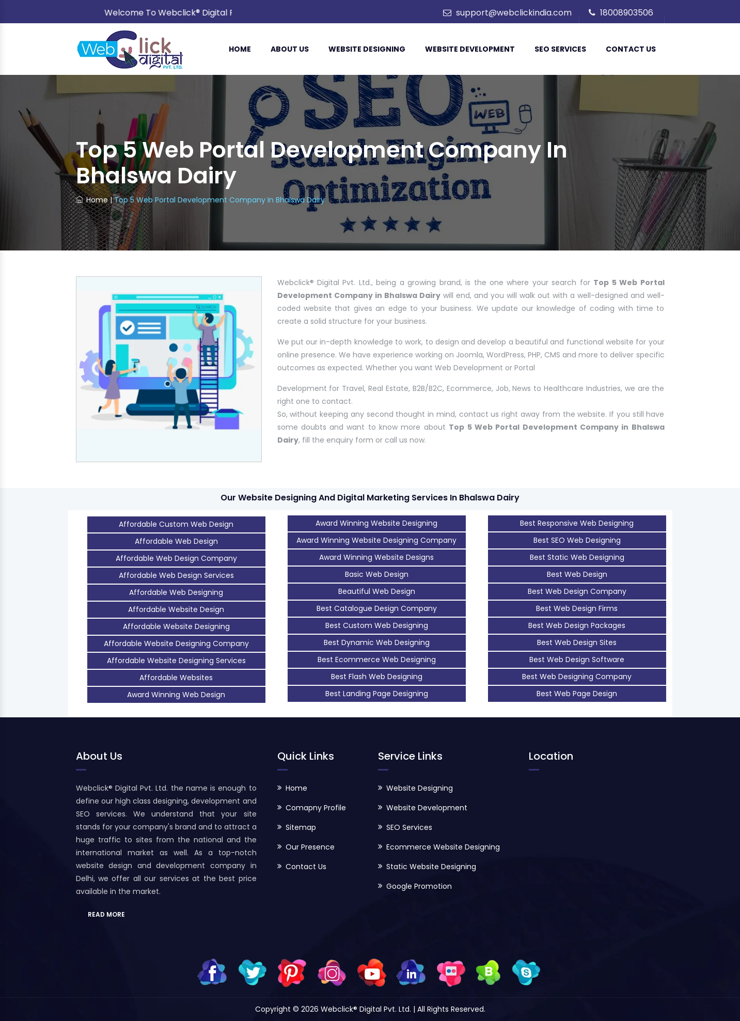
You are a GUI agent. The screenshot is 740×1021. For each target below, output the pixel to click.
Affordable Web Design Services (176, 575)
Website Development (470, 49)
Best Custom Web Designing (376, 625)
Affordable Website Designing (176, 626)
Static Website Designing (431, 866)
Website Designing (366, 49)
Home (240, 49)
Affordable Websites (176, 677)
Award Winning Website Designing (376, 523)
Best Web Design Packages (576, 625)
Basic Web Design (376, 574)
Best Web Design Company (577, 591)
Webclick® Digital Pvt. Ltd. (367, 1009)
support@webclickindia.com (514, 13)
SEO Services (560, 49)
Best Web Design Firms (577, 608)
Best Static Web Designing (577, 557)
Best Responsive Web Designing (577, 523)
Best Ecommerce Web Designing (377, 659)
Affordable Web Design (176, 541)
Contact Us (631, 49)
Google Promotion (419, 886)
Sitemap (301, 827)
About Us (290, 49)
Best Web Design (577, 574)
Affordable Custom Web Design (176, 524)
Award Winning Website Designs (376, 557)
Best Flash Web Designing (376, 676)
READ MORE (106, 914)
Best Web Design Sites (577, 642)
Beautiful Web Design (376, 591)
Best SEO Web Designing (577, 540)
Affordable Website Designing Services (176, 660)
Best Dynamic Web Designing (377, 642)
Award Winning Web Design (176, 694)
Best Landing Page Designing (376, 693)
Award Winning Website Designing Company (376, 540)
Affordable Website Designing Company (176, 643)
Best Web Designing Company (577, 676)
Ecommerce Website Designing (443, 847)
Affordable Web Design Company (176, 558)
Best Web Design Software (576, 659)
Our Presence (310, 847)
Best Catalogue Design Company (377, 608)
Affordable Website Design (176, 609)
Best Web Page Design (577, 693)
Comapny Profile (316, 808)
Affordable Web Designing (176, 592)
